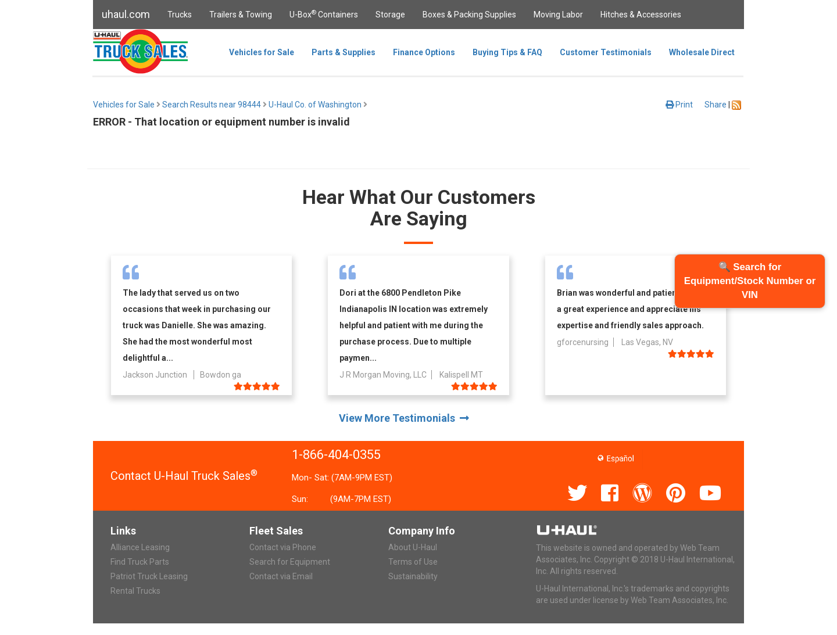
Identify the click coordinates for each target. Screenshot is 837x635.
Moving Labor (558, 14)
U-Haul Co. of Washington (315, 104)
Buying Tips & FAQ (507, 52)
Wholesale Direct (702, 52)
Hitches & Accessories (640, 14)
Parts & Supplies (343, 52)
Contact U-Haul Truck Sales (183, 476)
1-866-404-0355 (336, 454)
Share (715, 104)
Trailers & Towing (240, 14)
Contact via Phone (282, 547)
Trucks (179, 14)
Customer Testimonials (606, 52)
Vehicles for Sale (261, 52)
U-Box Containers (323, 14)
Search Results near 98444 (211, 104)
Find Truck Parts (139, 561)
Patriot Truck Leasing (149, 576)
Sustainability (413, 576)
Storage (390, 14)
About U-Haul (412, 547)
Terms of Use (413, 561)
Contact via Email (281, 576)
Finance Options (424, 52)
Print (679, 104)
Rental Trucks (135, 590)
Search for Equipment (289, 561)
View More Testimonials (404, 418)
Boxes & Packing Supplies (469, 14)
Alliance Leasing (140, 547)
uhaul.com (126, 14)
